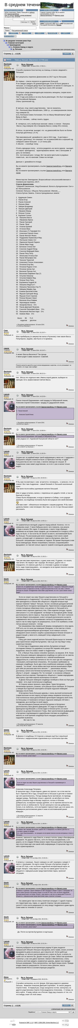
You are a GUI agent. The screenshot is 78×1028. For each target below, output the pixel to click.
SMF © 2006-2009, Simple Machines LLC (46, 1022)
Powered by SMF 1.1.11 (26, 1022)
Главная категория (16, 43)
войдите (32, 12)
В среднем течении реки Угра (18, 41)
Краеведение (15, 45)
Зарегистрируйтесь (46, 15)
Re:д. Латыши (27, 64)
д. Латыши (17, 49)
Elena (6, 977)
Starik (6, 579)
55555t (6, 730)
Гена (6, 330)
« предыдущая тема (57, 49)
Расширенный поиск (20, 30)
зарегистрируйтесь (13, 14)
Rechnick (7, 64)
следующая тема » (69, 49)
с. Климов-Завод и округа (22, 47)
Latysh (6, 394)
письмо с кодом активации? (23, 15)
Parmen (58, 25)
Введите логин (59, 15)
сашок (6, 348)
